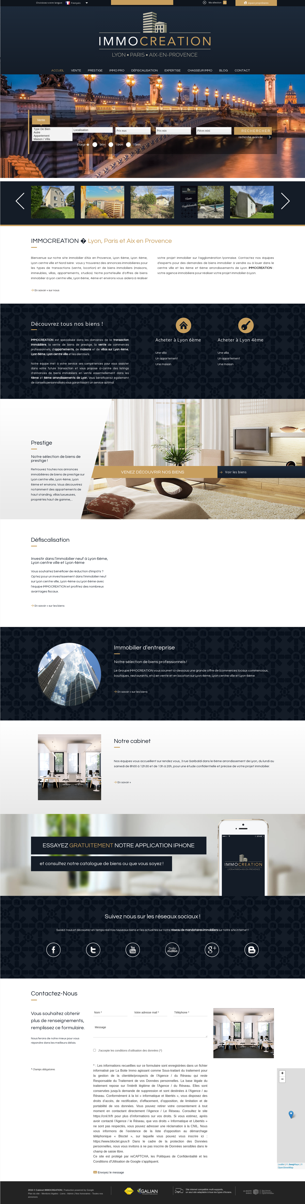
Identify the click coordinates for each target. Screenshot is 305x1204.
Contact (242, 70)
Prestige (95, 70)
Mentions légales (49, 1193)
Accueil (57, 70)
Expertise (173, 70)
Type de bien (52, 129)
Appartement (52, 136)
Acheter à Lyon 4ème (241, 339)
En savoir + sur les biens (49, 605)
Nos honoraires (82, 1193)
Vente (76, 70)
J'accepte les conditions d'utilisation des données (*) (130, 1050)
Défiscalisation (144, 70)
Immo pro (116, 70)
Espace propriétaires (257, 2)
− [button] (282, 1079)
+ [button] (282, 1074)
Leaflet (281, 1164)
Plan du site (34, 1193)
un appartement (166, 358)
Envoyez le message (108, 1172)
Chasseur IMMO (200, 70)
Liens (62, 1193)
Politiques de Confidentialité (177, 1156)
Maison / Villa (52, 139)
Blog (223, 70)
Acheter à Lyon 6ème (178, 339)
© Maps (292, 1164)
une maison (163, 364)
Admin (70, 1193)
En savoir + (124, 782)
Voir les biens (236, 472)
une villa (161, 352)
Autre (52, 132)
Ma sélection (215, 2)
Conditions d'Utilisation (109, 1161)
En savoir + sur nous (47, 290)
